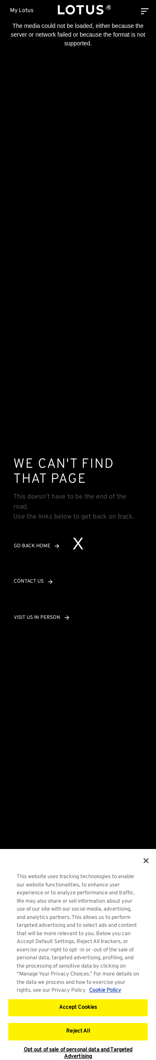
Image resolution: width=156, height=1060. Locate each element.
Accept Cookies (78, 1010)
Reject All (77, 1033)
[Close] (146, 863)
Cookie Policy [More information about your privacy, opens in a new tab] (105, 993)
